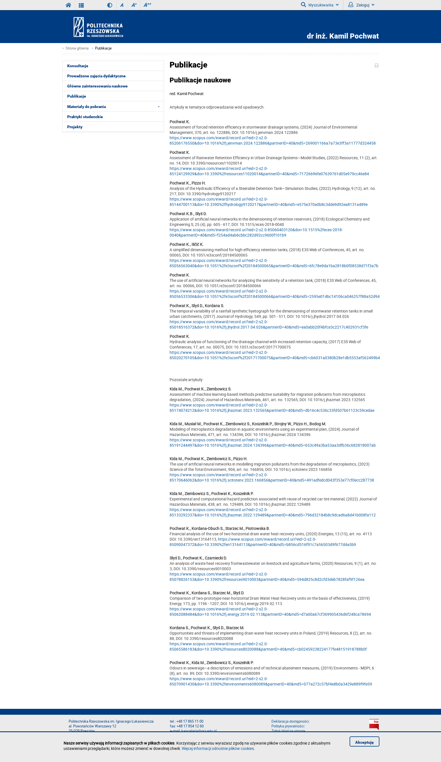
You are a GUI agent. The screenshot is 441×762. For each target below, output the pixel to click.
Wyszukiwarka (320, 5)
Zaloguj (361, 5)
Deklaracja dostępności (290, 721)
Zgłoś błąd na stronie (288, 731)
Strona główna (77, 48)
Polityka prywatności (287, 726)
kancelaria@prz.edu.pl (199, 731)
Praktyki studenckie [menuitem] (85, 116)
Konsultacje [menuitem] (77, 66)
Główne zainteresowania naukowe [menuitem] (97, 86)
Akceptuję (364, 742)
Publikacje (103, 48)
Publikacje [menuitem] (76, 96)
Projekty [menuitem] (74, 127)
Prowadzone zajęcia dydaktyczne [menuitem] (96, 76)
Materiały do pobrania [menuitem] (115, 106)
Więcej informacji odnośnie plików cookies (218, 748)
